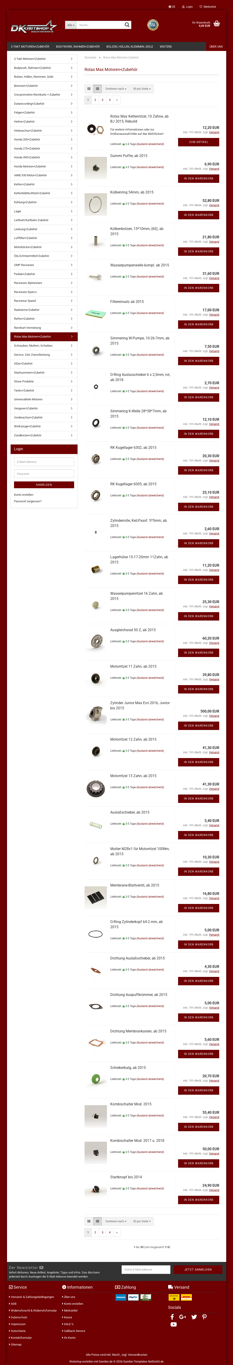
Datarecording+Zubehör (29, 103)
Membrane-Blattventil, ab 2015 (134, 885)
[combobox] (116, 89)
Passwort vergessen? (28, 501)
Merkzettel (208, 6)
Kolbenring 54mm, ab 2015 (131, 192)
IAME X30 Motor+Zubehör (30, 175)
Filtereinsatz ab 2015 (127, 302)
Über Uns (216, 46)
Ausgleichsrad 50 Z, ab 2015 (133, 630)
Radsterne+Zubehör (26, 310)
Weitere (166, 46)
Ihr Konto (68, 1337)
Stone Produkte (24, 381)
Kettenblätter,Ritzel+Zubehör (32, 193)
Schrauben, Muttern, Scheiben (33, 345)
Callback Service (73, 1331)
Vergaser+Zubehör (26, 408)
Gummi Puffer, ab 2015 (128, 156)
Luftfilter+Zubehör (25, 238)
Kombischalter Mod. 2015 (130, 1104)
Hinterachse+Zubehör (28, 130)
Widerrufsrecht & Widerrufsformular (33, 1310)
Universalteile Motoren (28, 399)
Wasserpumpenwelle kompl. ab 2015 (139, 265)
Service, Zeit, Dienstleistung (32, 354)
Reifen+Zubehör (24, 318)
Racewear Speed (25, 300)
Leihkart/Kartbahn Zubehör (31, 220)
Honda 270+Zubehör (27, 148)
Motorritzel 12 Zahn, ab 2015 (133, 739)
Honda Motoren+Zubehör (30, 166)
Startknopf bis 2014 (126, 1177)
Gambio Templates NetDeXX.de (143, 1361)
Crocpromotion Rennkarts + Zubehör (37, 94)
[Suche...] (70, 25)
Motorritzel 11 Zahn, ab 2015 (133, 666)
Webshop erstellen (81, 1361)
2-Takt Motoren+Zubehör (30, 46)
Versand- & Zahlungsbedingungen (31, 1297)
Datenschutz (18, 1317)
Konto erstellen (23, 494)
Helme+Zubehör (24, 121)
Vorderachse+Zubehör (28, 417)
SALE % (68, 1324)
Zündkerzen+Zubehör (27, 435)
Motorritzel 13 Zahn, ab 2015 (133, 776)
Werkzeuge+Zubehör (27, 426)
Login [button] (187, 6)
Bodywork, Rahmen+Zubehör (78, 46)
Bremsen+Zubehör (26, 85)
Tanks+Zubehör (24, 390)
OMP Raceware (24, 265)
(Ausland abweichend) (150, 144)
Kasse (67, 1317)
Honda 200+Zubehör (27, 139)
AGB (12, 1303)
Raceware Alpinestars (28, 283)
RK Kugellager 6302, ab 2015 (133, 447)
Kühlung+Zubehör (25, 202)
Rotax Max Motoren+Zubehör (32, 336)
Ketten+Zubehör (24, 184)
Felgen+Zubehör (24, 112)
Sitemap (15, 1344)
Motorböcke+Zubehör (28, 247)
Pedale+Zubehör (24, 274)
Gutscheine (17, 1331)
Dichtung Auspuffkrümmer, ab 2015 (138, 995)
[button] (172, 6)
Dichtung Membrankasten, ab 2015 (138, 1031)
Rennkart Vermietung (27, 327)
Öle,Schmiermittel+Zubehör (31, 256)
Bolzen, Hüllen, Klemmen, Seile (129, 46)
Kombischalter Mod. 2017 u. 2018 (137, 1140)
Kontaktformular (20, 1337)
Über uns (68, 1297)
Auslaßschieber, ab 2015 (129, 812)
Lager (17, 211)
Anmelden (44, 484)
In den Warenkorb (198, 178)
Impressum (17, 1324)
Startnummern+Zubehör (29, 372)
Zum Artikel (198, 142)
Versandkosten (137, 1354)
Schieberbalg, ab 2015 (128, 1067)
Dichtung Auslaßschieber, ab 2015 (137, 958)
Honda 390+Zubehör (27, 157)
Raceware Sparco (25, 292)
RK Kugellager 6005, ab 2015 (133, 484)
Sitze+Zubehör (23, 363)
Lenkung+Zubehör (25, 229)
